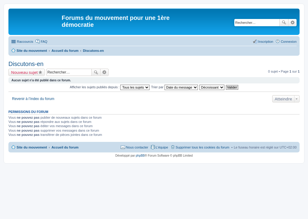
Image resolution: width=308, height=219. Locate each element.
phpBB (140, 155)
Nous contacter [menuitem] (137, 147)
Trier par (174, 87)
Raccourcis (25, 41)
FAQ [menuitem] (44, 41)
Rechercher (283, 22)
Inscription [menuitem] (265, 41)
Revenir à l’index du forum (33, 99)
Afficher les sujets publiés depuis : (110, 87)
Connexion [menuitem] (289, 41)
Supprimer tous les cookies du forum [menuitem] (202, 147)
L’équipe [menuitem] (162, 147)
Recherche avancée (292, 22)
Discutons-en (26, 64)
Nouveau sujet (24, 72)
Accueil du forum (65, 147)
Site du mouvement (32, 147)
